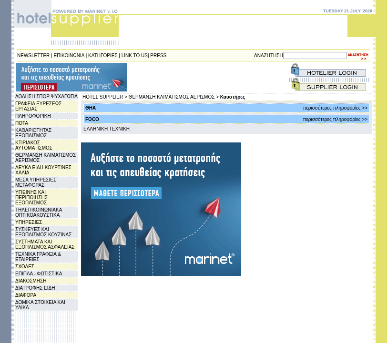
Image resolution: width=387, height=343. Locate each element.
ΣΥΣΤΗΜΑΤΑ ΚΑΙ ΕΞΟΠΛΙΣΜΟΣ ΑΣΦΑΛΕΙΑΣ (45, 244)
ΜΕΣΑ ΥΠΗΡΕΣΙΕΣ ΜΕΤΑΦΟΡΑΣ (35, 182)
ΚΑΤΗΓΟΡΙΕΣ (103, 55)
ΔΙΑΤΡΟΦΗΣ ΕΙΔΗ (35, 288)
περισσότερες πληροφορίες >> (335, 108)
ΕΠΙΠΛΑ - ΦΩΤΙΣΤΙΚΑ (38, 273)
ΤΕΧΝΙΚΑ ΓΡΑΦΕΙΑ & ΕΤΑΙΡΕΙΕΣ (38, 257)
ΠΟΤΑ (21, 123)
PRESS (158, 55)
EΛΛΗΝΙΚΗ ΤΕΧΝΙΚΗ (106, 128)
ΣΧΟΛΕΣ (24, 266)
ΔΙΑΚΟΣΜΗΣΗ (30, 280)
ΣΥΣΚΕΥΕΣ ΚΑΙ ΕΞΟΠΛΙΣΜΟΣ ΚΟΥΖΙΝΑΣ (43, 232)
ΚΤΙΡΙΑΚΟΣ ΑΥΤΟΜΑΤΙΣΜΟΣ (33, 145)
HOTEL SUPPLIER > (104, 97)
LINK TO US (135, 55)
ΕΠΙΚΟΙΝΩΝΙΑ (69, 55)
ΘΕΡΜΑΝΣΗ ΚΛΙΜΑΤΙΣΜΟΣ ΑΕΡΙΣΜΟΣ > (174, 97)
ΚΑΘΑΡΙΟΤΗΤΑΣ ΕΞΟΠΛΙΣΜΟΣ (33, 133)
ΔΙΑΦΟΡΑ (25, 295)
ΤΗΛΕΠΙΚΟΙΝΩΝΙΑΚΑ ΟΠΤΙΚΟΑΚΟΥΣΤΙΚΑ (38, 212)
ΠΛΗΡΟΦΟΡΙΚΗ (33, 116)
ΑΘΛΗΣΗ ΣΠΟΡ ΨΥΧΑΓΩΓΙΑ (46, 96)
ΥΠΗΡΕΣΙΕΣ (28, 222)
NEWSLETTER (33, 55)
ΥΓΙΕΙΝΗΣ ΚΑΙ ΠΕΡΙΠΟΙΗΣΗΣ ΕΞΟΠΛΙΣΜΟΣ (31, 197)
